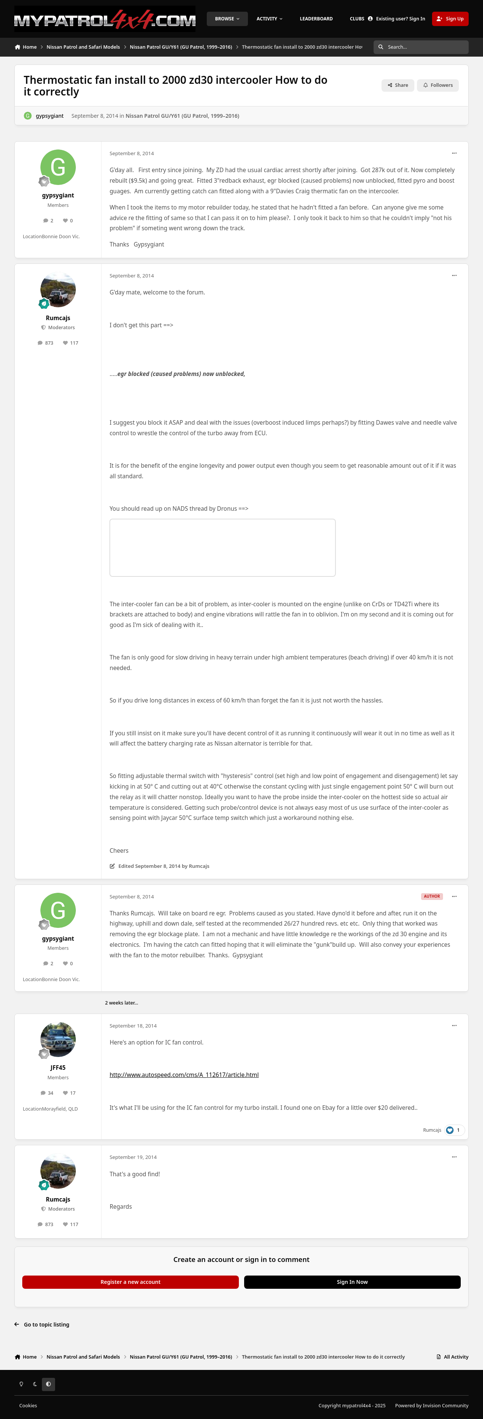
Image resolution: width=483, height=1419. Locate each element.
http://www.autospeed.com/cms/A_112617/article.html (183, 1075)
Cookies (28, 1405)
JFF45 (58, 1068)
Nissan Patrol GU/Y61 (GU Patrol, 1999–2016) (182, 115)
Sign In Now (352, 1281)
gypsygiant (50, 115)
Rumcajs (58, 318)
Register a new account (131, 1281)
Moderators (61, 327)
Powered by (431, 1405)
